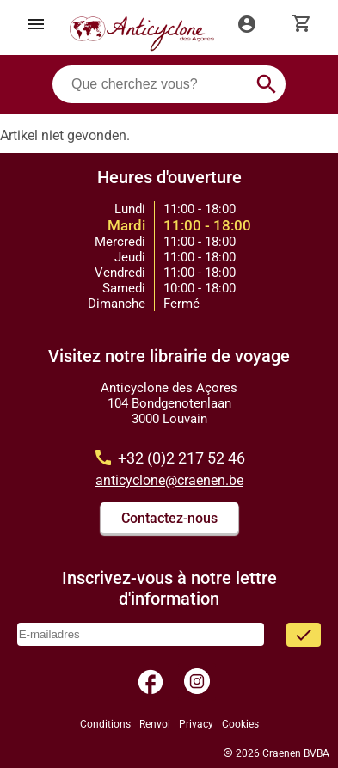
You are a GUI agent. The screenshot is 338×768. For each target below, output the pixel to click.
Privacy (196, 724)
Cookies (240, 724)
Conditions (105, 724)
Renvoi (154, 724)
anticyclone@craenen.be (169, 480)
